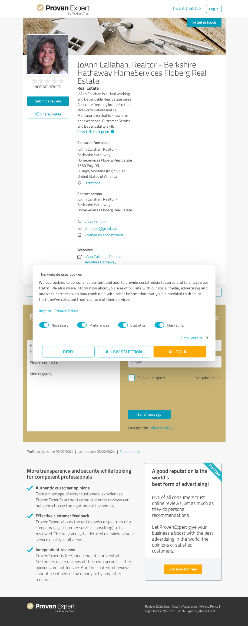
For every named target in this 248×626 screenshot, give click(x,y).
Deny (68, 352)
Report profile (130, 451)
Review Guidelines (157, 606)
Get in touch (204, 22)
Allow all (180, 352)
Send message (149, 414)
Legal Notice (153, 611)
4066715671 (95, 221)
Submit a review (48, 101)
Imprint (48, 310)
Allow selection (124, 352)
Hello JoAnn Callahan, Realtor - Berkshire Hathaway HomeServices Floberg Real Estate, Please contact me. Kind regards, (73, 385)
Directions (92, 182)
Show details (188, 337)
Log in (214, 8)
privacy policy (161, 428)
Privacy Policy (69, 310)
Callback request (151, 377)
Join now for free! (183, 569)
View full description (95, 131)
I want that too (187, 8)
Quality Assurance (184, 606)
